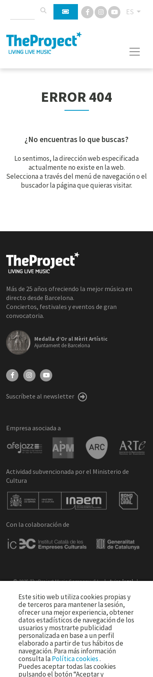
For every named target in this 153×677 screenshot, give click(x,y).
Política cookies (76, 658)
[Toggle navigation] (135, 51)
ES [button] (130, 11)
